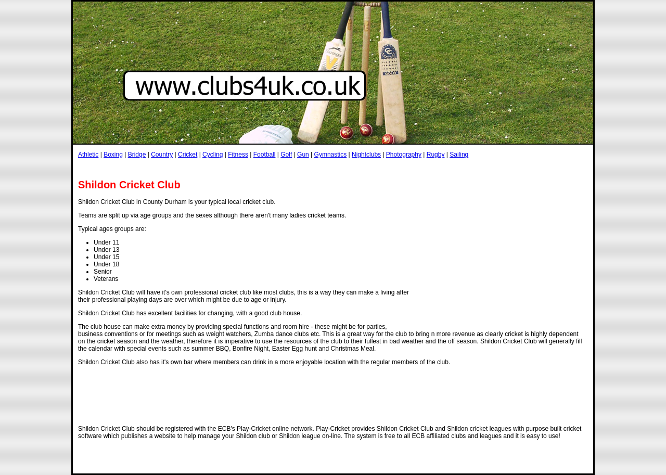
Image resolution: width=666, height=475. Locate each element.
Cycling (212, 154)
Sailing (459, 154)
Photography (403, 154)
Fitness (238, 154)
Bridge (137, 154)
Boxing (113, 154)
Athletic (88, 154)
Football (264, 154)
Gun (303, 154)
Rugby (436, 154)
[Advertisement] (267, 168)
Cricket (187, 154)
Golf (286, 154)
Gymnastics (330, 154)
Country (162, 154)
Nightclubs (366, 154)
